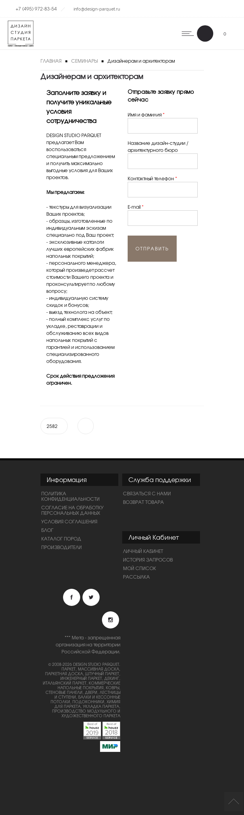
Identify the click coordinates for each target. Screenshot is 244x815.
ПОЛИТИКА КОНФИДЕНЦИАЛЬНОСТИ (70, 496)
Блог (47, 529)
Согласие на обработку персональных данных (72, 510)
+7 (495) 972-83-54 (36, 8)
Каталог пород (61, 538)
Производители (61, 547)
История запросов (148, 559)
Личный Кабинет (143, 550)
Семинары (84, 60)
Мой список (139, 568)
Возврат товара (143, 501)
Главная (50, 60)
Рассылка (136, 576)
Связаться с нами (147, 493)
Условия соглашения (69, 521)
